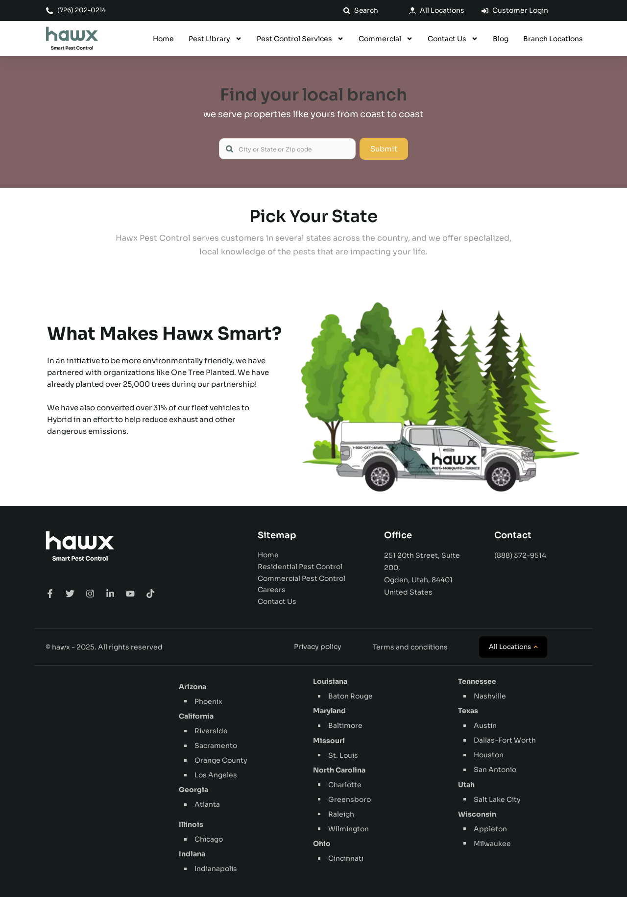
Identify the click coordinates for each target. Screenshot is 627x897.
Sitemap (277, 535)
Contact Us (453, 38)
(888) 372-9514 (520, 555)
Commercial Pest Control (301, 578)
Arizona (192, 686)
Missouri (329, 740)
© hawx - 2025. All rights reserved (104, 647)
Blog (500, 38)
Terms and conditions (410, 647)
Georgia (193, 789)
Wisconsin (477, 814)
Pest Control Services (300, 38)
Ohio (322, 843)
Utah (466, 784)
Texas (468, 710)
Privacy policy (317, 646)
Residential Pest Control (300, 566)
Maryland (329, 710)
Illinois (191, 824)
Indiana (192, 853)
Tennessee (477, 681)
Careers (272, 589)
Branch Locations (553, 38)
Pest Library (215, 38)
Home (163, 38)
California (196, 716)
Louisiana (330, 681)
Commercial (386, 38)
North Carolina (339, 770)
